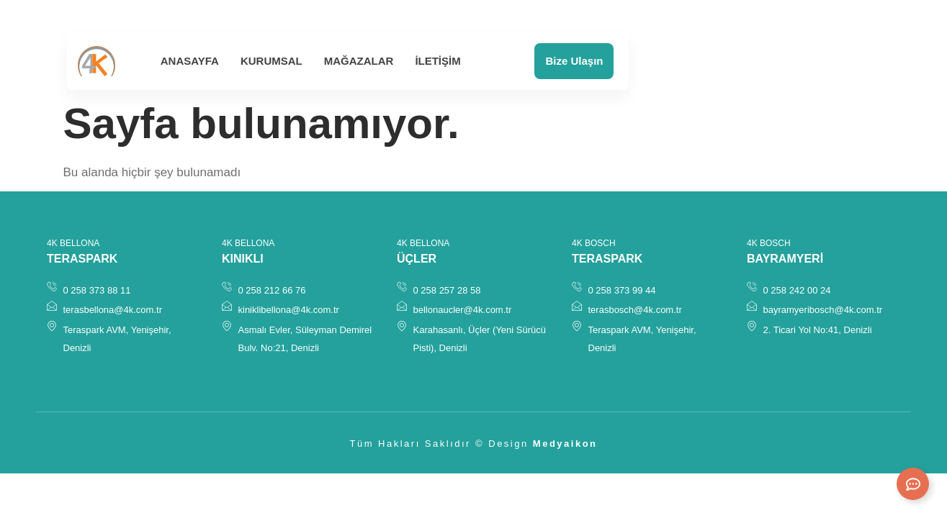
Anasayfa (190, 61)
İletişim (437, 61)
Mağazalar (359, 61)
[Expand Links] (913, 484)
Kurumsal (271, 61)
